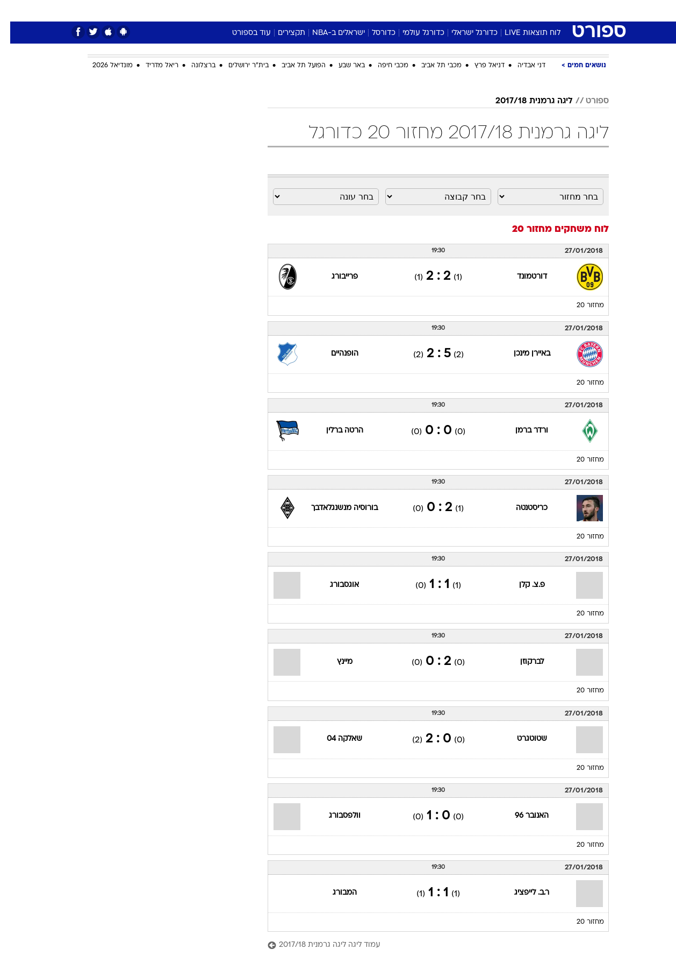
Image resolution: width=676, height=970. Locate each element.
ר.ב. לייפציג (521, 892)
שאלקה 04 (334, 738)
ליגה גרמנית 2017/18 (524, 101)
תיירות (295, 10)
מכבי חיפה (383, 65)
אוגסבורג (334, 585)
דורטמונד (522, 276)
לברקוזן (522, 662)
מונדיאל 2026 (102, 65)
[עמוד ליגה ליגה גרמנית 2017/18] (428, 945)
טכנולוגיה (255, 10)
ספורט (492, 10)
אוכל (365, 10)
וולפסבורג (334, 815)
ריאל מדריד (151, 65)
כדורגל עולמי (413, 33)
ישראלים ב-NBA (328, 33)
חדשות (528, 10)
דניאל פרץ (479, 65)
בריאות (331, 10)
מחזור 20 (580, 305)
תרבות (456, 10)
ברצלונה (193, 65)
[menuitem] (522, 11)
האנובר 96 (521, 815)
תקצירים (281, 33)
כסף (393, 10)
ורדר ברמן (521, 430)
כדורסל (373, 33)
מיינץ (334, 662)
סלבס (423, 10)
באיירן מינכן (522, 353)
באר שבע (341, 65)
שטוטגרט (522, 738)
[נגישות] (14, 11)
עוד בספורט (241, 33)
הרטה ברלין (334, 430)
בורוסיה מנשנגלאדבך (334, 508)
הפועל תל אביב (293, 65)
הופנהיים (334, 353)
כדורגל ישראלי (464, 33)
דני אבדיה (521, 65)
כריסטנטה (521, 508)
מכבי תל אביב (431, 65)
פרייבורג (334, 276)
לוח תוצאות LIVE (522, 33)
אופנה (215, 10)
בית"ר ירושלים (238, 65)
